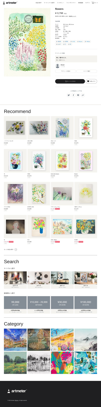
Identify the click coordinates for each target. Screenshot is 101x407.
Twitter (80, 392)
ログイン (87, 2)
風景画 (65, 41)
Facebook (81, 394)
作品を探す (39, 2)
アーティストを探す (49, 2)
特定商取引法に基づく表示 (65, 393)
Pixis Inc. (17, 400)
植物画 (58, 41)
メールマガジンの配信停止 (65, 396)
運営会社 (61, 398)
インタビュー (60, 2)
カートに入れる (70, 81)
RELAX (79, 41)
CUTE (72, 41)
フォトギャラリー (71, 2)
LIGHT (58, 44)
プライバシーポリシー (64, 391)
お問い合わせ (62, 400)
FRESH (87, 41)
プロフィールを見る (65, 71)
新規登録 (80, 2)
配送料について (72, 16)
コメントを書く (86, 71)
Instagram (81, 389)
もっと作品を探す (10, 249)
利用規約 (61, 389)
